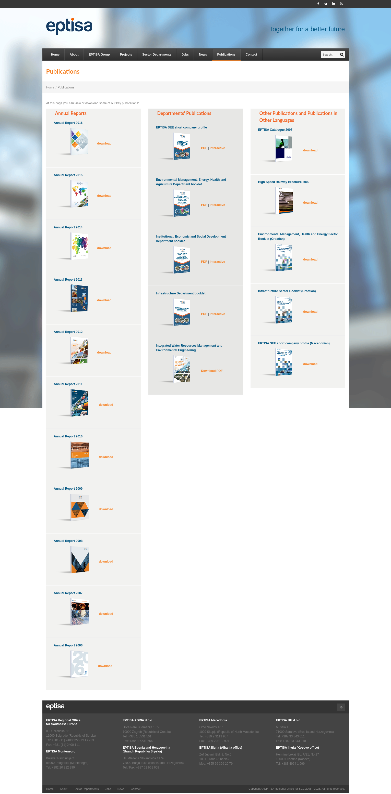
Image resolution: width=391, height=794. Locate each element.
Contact (251, 54)
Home (55, 54)
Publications (226, 54)
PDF (204, 148)
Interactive (217, 148)
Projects (126, 54)
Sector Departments (156, 54)
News (203, 54)
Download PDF (212, 371)
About (74, 54)
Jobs (185, 54)
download (104, 143)
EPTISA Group (99, 54)
